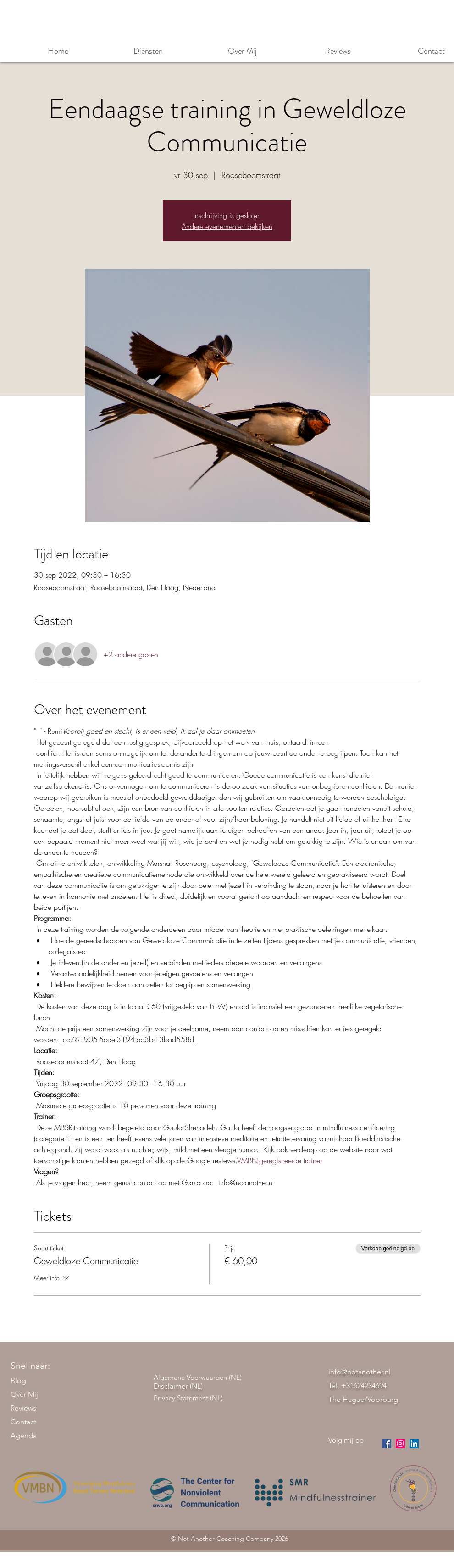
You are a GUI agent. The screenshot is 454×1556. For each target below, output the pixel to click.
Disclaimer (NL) (178, 1386)
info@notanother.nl (359, 1371)
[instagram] (400, 1443)
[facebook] (386, 1443)
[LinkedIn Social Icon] (414, 1443)
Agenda (24, 1435)
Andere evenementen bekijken (227, 226)
